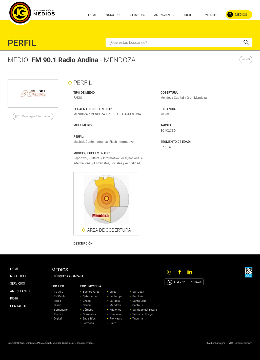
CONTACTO (209, 15)
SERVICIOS (137, 15)
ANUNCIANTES (164, 15)
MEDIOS (241, 14)
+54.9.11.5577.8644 (188, 282)
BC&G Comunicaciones (239, 343)
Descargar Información (36, 116)
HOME (92, 15)
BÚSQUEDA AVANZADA (68, 276)
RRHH (188, 15)
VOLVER (246, 59)
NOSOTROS (113, 15)
